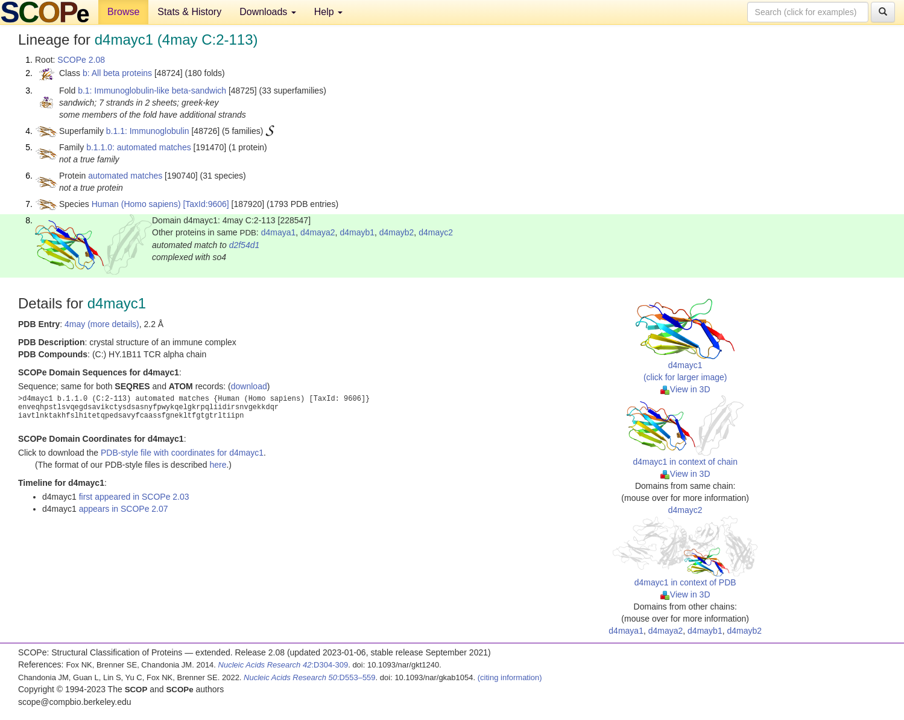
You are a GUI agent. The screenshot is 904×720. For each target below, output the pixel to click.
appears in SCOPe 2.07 (123, 509)
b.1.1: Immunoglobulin (147, 131)
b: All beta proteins (117, 73)
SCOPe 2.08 (81, 60)
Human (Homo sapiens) (136, 204)
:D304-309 (283, 664)
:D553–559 (310, 677)
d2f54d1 (244, 245)
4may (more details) (102, 324)
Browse (123, 12)
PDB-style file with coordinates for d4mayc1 (182, 452)
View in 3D (685, 389)
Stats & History (189, 12)
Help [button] (328, 12)
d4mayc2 (436, 232)
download (249, 386)
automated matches (125, 175)
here (217, 465)
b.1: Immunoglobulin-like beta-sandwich (152, 90)
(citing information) (510, 677)
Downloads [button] (267, 12)
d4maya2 (317, 232)
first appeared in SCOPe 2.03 (134, 497)
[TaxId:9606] (206, 204)
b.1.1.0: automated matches (138, 147)
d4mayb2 (396, 232)
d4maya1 (278, 232)
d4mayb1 (357, 232)
